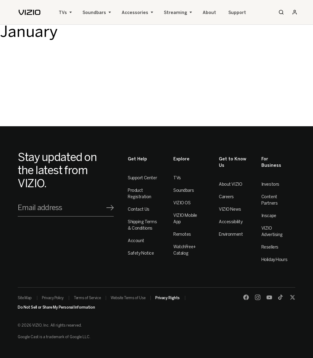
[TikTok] (281, 297)
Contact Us (138, 209)
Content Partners (269, 200)
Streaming (175, 12)
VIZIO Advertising (272, 231)
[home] (29, 12)
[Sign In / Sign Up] (294, 12)
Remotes (182, 234)
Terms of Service (87, 298)
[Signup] (110, 207)
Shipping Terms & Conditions (142, 225)
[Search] (281, 12)
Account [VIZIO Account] (136, 240)
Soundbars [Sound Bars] (94, 12)
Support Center (142, 178)
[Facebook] (246, 297)
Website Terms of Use (128, 298)
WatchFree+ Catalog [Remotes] (184, 250)
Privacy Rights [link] (167, 298)
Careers (226, 196)
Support (237, 12)
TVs (63, 12)
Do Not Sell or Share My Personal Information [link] (56, 307)
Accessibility (231, 221)
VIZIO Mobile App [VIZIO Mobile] (185, 218)
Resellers (269, 247)
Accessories (135, 12)
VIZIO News (230, 209)
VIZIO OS (182, 203)
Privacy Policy (53, 298)
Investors (270, 184)
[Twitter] (292, 297)
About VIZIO (230, 184)
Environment (231, 234)
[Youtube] (269, 297)
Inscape (268, 215)
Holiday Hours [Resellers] (274, 259)
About (209, 12)
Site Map (25, 298)
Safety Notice (141, 253)
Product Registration (139, 193)
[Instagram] (257, 297)
